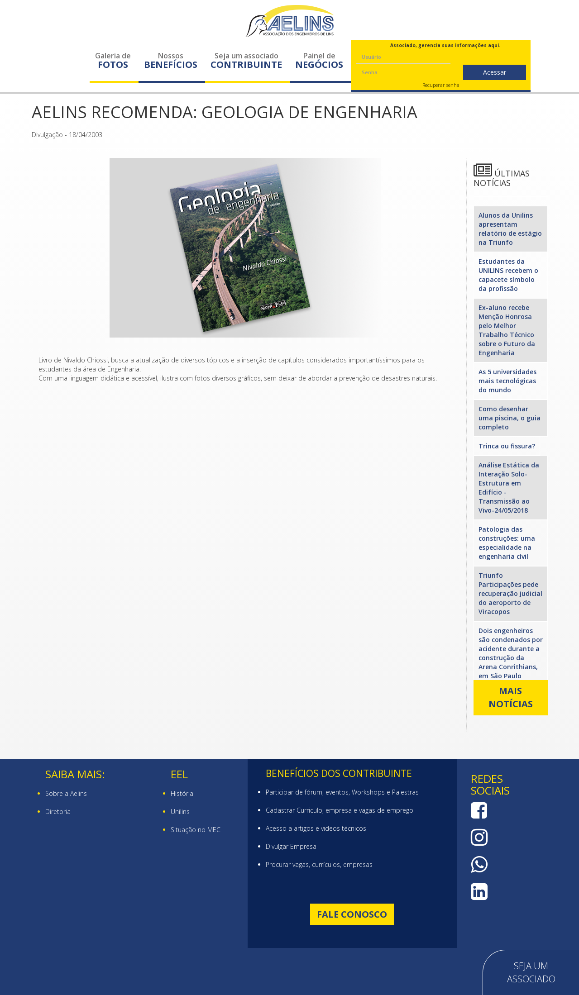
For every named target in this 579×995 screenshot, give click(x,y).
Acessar (494, 72)
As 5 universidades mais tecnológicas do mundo (507, 380)
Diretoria (58, 811)
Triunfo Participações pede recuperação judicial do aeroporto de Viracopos (510, 593)
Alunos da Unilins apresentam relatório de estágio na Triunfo (510, 229)
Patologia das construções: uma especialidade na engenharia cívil (507, 543)
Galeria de (113, 61)
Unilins (180, 811)
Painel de (319, 61)
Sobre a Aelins (66, 793)
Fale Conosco (352, 914)
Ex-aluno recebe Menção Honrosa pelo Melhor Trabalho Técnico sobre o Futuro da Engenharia (507, 330)
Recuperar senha (440, 84)
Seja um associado (246, 61)
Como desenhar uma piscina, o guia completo (510, 418)
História (182, 793)
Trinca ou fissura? (507, 446)
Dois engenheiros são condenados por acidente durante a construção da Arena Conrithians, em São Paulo (511, 653)
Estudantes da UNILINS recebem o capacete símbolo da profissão (508, 275)
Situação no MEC (195, 829)
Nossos (170, 61)
